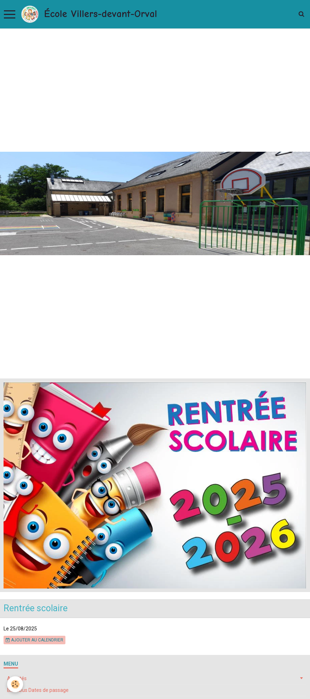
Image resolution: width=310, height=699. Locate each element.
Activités (17, 678)
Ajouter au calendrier (34, 640)
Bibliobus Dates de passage (38, 690)
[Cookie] (15, 684)
